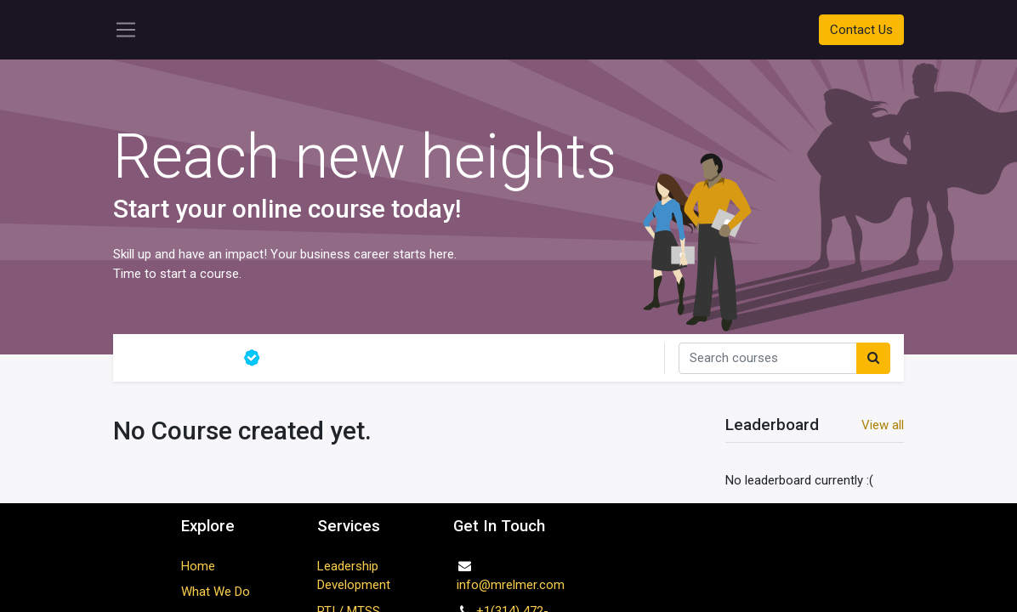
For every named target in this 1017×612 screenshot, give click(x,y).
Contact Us (861, 29)
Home (198, 566)
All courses (178, 357)
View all (882, 425)
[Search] (873, 358)
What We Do (215, 591)
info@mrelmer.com (509, 584)
